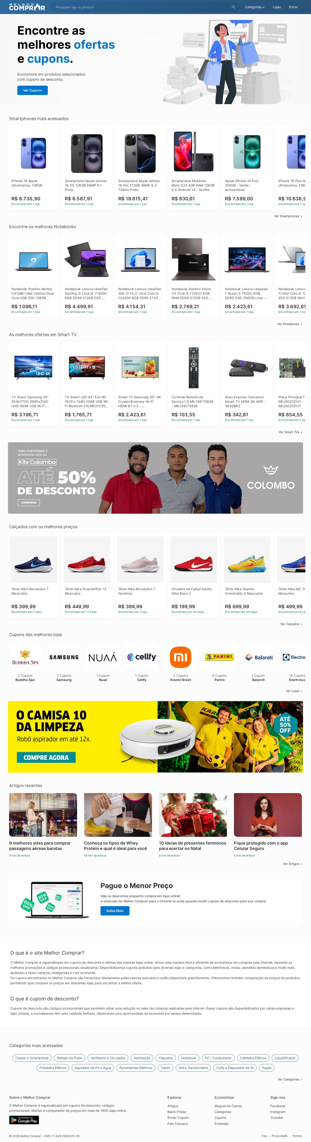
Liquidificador (285, 1058)
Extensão (222, 1124)
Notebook (188, 1058)
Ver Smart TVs (291, 432)
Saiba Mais (115, 911)
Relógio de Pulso (69, 1058)
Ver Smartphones (288, 216)
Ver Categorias (290, 1079)
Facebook (277, 1106)
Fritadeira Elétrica (53, 1068)
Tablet (165, 1068)
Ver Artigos (293, 864)
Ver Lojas (294, 691)
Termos (297, 1136)
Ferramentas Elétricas (135, 1068)
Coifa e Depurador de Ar (235, 1068)
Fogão (266, 1068)
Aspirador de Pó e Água (93, 1068)
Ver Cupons (32, 90)
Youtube (276, 1118)
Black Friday (176, 1112)
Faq (264, 1136)
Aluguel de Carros (228, 1106)
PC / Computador (218, 1058)
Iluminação (142, 1058)
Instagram (278, 1112)
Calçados (166, 1058)
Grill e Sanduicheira (193, 1068)
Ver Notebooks (290, 324)
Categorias (223, 1112)
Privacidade (279, 1136)
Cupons (220, 1118)
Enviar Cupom (178, 1118)
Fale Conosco (177, 1124)
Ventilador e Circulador (108, 1058)
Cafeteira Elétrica (253, 1058)
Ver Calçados (291, 624)
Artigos (172, 1106)
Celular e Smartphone (31, 1058)
